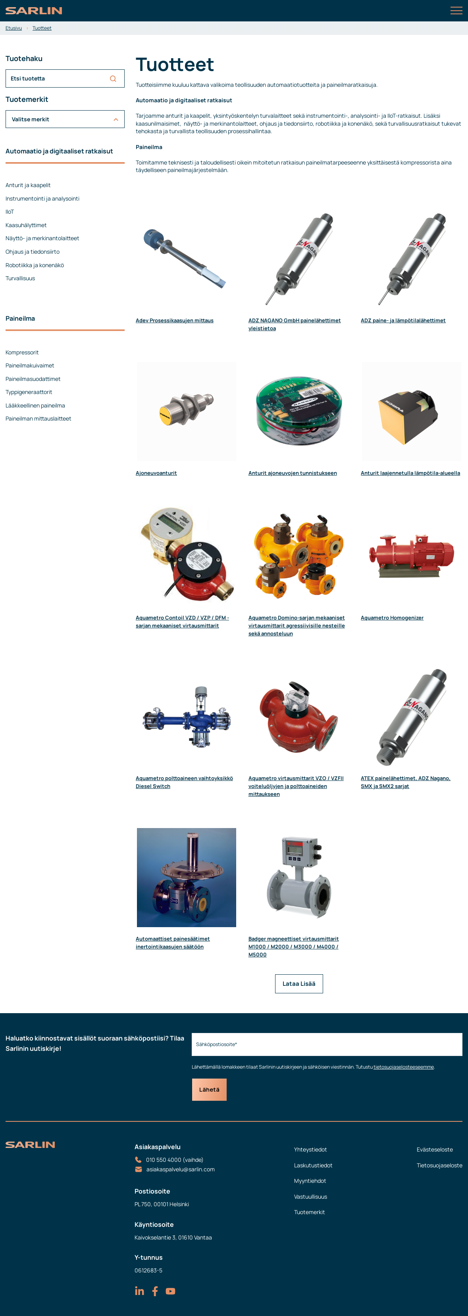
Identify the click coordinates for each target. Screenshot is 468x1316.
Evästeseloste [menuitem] (435, 1149)
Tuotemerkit (309, 1212)
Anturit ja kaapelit (28, 185)
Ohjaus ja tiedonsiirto (33, 251)
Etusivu (14, 28)
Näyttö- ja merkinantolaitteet (42, 238)
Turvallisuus (20, 278)
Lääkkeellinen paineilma (35, 405)
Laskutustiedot (313, 1165)
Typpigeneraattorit (29, 392)
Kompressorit (22, 352)
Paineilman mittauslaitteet (38, 418)
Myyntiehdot (310, 1180)
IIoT (10, 211)
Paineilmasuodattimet (33, 379)
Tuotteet (42, 28)
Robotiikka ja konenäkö (35, 265)
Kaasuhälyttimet (26, 225)
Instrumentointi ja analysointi (42, 198)
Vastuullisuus (310, 1196)
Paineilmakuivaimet (30, 365)
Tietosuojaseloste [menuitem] (439, 1165)
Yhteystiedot (310, 1149)
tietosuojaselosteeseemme (404, 1067)
